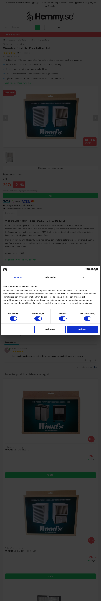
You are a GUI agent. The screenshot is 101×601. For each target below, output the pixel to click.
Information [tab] (50, 277)
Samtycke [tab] (17, 277)
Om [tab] (83, 277)
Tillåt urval (50, 329)
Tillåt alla (82, 329)
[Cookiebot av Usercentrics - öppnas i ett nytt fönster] (86, 270)
